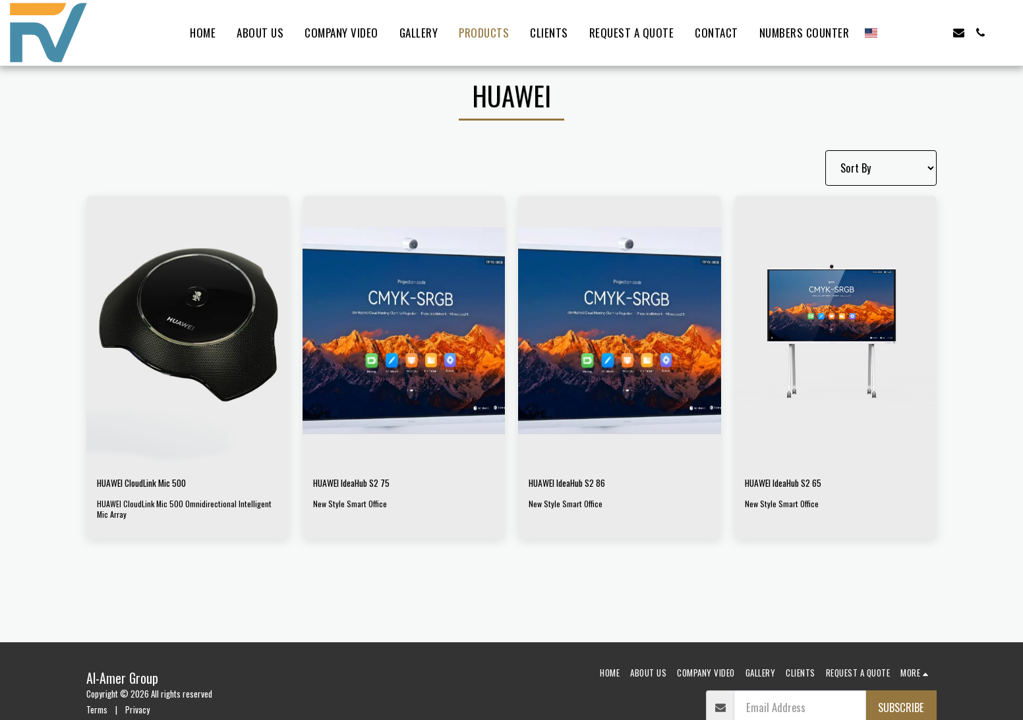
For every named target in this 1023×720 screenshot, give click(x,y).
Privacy (137, 709)
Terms (96, 709)
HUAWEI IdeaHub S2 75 (360, 484)
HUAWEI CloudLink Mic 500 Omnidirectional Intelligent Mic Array (185, 511)
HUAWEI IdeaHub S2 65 (792, 484)
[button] (893, 32)
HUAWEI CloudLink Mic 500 (153, 484)
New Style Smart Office (350, 505)
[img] (187, 331)
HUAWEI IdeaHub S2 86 (577, 484)
